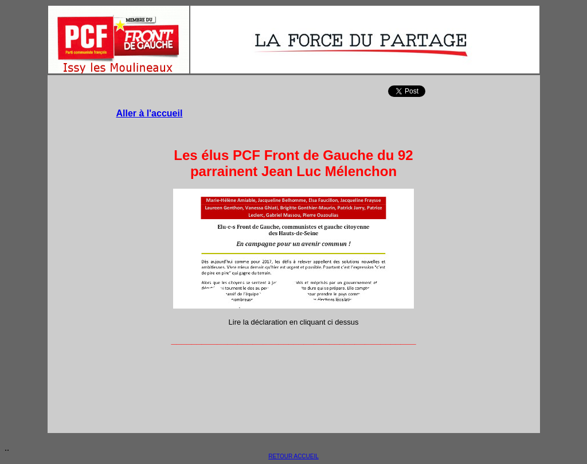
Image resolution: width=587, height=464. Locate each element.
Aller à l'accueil (149, 113)
